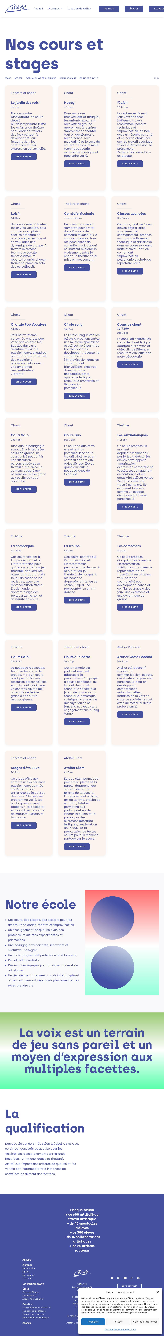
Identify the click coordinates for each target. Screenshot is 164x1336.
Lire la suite (24, 157)
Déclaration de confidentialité (120, 1330)
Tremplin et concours (33, 1314)
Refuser (118, 1321)
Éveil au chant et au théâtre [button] (41, 78)
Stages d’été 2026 (25, 768)
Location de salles (79, 8)
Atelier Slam (74, 768)
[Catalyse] (17, 8)
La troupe (72, 546)
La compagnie (22, 546)
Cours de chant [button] (68, 78)
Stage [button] (8, 78)
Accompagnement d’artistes (36, 1307)
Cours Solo (20, 435)
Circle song (73, 324)
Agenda (26, 1323)
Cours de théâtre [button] (89, 78)
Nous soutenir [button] (129, 1286)
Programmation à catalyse (35, 1317)
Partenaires (28, 1275)
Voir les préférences (145, 1321)
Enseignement (29, 1295)
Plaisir (122, 103)
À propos (55, 8)
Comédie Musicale (79, 214)
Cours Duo (72, 435)
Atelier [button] (18, 78)
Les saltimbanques (132, 435)
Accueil (38, 8)
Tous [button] (156, 78)
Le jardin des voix (25, 103)
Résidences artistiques (34, 1311)
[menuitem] (38, 8)
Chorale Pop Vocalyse (28, 324)
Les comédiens (129, 546)
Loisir (15, 214)
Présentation (28, 1268)
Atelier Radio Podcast (134, 657)
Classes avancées (131, 214)
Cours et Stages (30, 1292)
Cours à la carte (77, 657)
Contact (26, 1278)
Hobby (69, 103)
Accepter (93, 1321)
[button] (157, 1292)
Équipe (25, 1271)
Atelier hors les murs (32, 1299)
